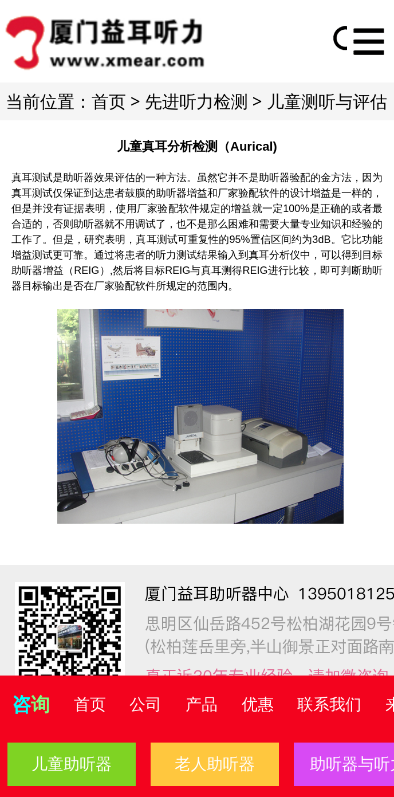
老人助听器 (215, 764)
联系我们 (329, 704)
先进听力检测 (196, 101)
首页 (109, 101)
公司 (145, 704)
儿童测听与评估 (327, 101)
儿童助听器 (71, 764)
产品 (202, 704)
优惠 (258, 704)
